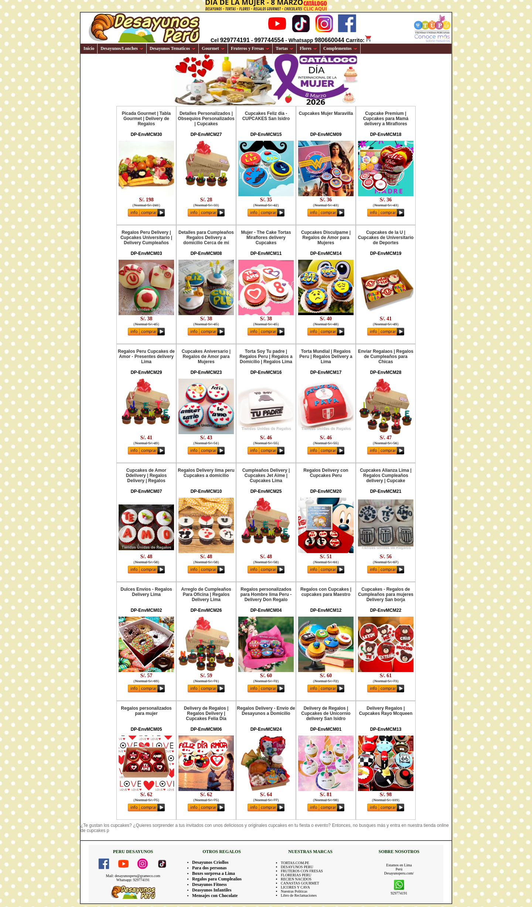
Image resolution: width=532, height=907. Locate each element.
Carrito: (359, 40)
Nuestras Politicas (294, 891)
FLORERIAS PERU (296, 875)
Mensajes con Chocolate (215, 895)
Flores (308, 48)
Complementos (340, 48)
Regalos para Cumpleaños (217, 879)
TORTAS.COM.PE (295, 863)
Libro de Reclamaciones (299, 895)
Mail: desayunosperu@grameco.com (133, 876)
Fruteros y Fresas (250, 48)
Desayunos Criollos (210, 862)
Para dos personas (209, 867)
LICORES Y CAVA (295, 887)
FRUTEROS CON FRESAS (302, 871)
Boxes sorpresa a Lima (213, 873)
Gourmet (213, 48)
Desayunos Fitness (209, 884)
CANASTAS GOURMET (300, 883)
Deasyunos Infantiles (211, 890)
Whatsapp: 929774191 (133, 880)
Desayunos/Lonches (121, 48)
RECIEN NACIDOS (296, 879)
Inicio (88, 48)
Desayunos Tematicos (172, 48)
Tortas (284, 48)
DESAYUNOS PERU (297, 867)
